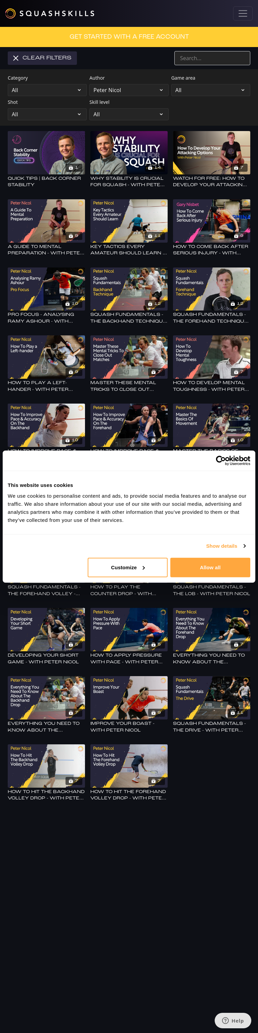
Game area (183, 78)
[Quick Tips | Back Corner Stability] (46, 182)
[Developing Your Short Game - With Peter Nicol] (46, 658)
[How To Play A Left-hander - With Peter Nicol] (46, 386)
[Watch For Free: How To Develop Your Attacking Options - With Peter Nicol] (211, 182)
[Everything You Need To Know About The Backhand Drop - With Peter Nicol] (46, 727)
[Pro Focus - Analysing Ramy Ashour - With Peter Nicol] (46, 318)
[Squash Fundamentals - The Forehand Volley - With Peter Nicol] (46, 590)
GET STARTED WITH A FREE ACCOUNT (129, 37)
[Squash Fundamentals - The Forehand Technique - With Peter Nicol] (211, 318)
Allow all (210, 567)
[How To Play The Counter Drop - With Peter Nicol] (129, 590)
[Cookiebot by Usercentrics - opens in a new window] (220, 461)
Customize (128, 567)
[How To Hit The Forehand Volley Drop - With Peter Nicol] (129, 795)
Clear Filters (42, 58)
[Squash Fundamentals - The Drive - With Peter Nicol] (211, 727)
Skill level (99, 102)
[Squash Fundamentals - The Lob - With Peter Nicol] (211, 590)
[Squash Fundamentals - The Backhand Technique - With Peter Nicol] (129, 318)
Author (97, 78)
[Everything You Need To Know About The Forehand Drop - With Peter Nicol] (211, 658)
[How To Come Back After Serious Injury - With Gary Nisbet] (211, 250)
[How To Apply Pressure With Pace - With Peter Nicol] (129, 658)
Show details (222, 546)
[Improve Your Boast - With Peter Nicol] (129, 727)
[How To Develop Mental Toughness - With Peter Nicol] (211, 386)
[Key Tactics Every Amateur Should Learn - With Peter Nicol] (129, 250)
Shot (13, 102)
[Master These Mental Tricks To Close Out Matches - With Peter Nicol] (129, 386)
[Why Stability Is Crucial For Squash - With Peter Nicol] (129, 182)
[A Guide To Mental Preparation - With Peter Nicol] (46, 250)
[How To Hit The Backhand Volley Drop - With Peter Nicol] (46, 795)
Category (18, 78)
